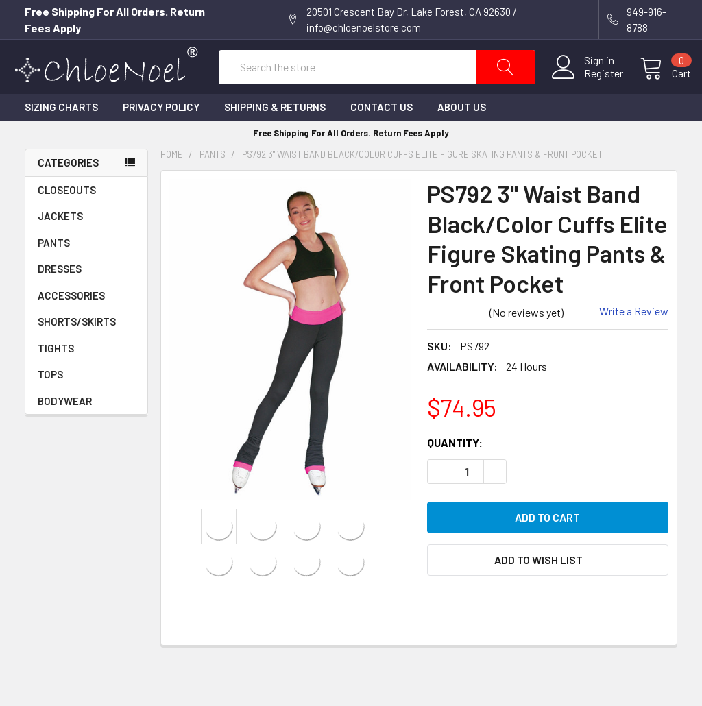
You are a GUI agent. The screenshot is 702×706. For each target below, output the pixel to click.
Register (589, 87)
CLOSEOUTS (67, 218)
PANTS (54, 271)
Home (171, 182)
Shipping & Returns (275, 135)
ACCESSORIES (86, 324)
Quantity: (455, 469)
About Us (461, 135)
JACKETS (60, 244)
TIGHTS (56, 376)
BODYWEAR (65, 429)
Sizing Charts (61, 135)
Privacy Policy (161, 135)
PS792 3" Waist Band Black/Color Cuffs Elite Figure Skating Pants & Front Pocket (422, 182)
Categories (68, 190)
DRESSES (60, 297)
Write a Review (633, 338)
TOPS (50, 402)
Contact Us (381, 135)
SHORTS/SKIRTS (77, 349)
